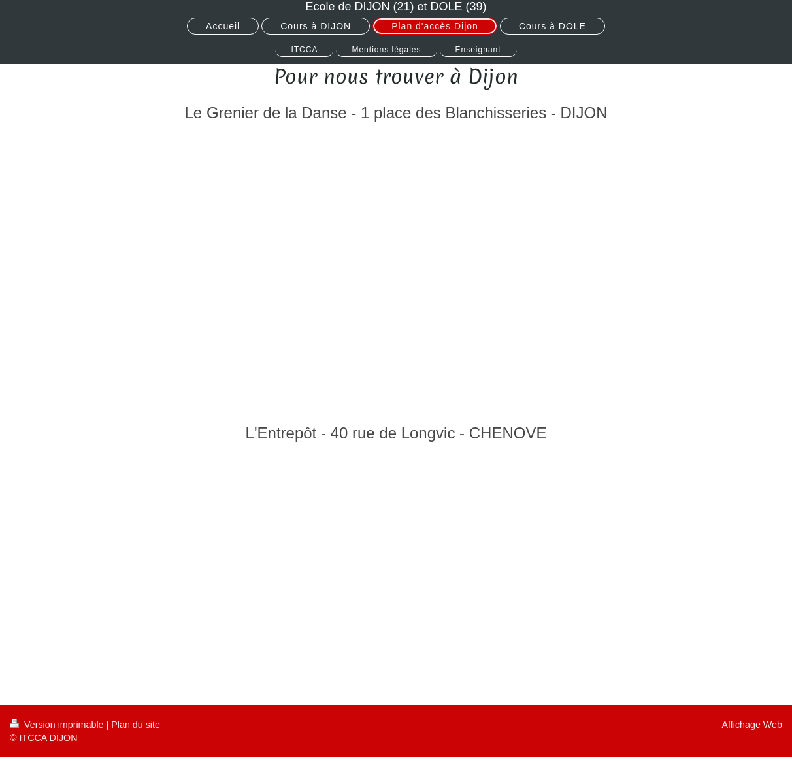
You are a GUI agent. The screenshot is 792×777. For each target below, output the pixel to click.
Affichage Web (752, 724)
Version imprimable (58, 724)
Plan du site (135, 724)
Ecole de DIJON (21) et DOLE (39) (395, 6)
